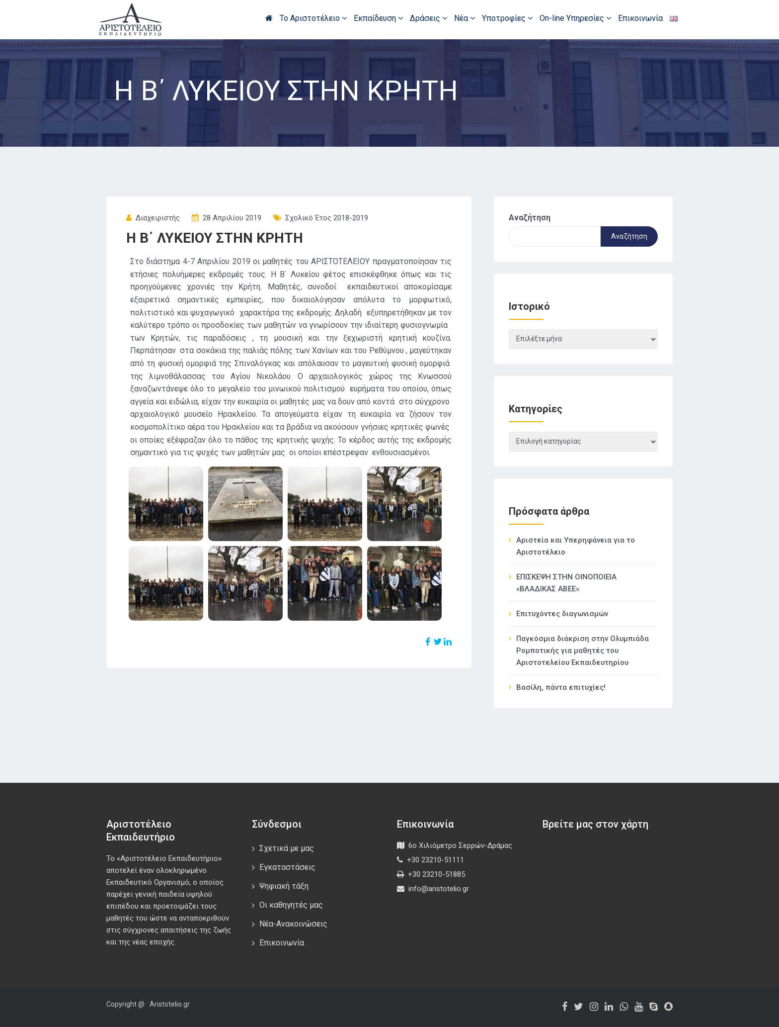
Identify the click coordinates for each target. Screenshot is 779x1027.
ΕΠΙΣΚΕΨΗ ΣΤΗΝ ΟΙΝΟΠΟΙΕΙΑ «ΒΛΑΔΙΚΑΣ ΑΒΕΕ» (566, 582)
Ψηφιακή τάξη (284, 886)
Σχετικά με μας (286, 848)
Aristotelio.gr (170, 1004)
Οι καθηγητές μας (291, 905)
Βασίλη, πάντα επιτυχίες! (561, 687)
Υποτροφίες (507, 18)
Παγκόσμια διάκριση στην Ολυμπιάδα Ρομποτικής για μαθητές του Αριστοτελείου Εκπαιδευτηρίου (582, 650)
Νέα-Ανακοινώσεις (293, 924)
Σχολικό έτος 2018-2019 (326, 217)
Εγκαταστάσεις (287, 867)
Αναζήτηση (529, 217)
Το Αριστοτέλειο (313, 18)
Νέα (464, 18)
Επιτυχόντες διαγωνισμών (562, 613)
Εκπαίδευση (378, 18)
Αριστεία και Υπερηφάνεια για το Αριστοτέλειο (575, 546)
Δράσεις (428, 18)
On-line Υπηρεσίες (575, 18)
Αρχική (269, 18)
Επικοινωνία (640, 18)
